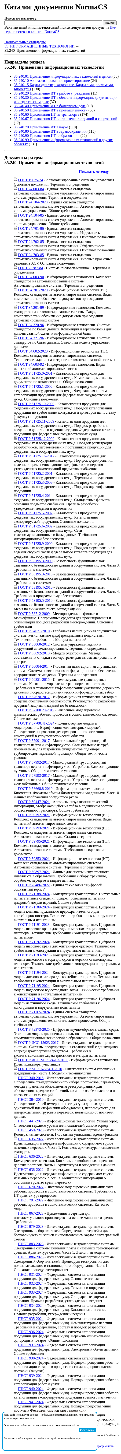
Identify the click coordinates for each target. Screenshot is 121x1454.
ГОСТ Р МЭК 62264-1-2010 (40, 1069)
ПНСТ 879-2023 (31, 1226)
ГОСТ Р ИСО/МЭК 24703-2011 (43, 1060)
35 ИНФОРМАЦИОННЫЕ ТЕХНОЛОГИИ (39, 46)
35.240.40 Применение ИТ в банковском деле (50, 106)
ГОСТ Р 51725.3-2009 (35, 482)
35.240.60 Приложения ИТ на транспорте (46, 114)
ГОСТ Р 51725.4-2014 (35, 496)
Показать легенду (94, 172)
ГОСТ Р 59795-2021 (34, 841)
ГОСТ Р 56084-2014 (34, 666)
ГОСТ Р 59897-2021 (34, 872)
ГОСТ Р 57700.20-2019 (36, 710)
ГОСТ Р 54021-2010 (34, 631)
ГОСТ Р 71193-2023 (34, 955)
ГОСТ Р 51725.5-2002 (35, 513)
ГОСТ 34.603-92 (31, 364)
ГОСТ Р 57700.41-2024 (36, 723)
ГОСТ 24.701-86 (31, 228)
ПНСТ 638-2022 (31, 1170)
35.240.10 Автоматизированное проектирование (52, 81)
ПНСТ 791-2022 (31, 1200)
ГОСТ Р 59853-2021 (34, 859)
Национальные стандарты (25, 42)
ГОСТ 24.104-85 (31, 215)
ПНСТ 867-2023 (31, 1213)
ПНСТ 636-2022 (31, 1156)
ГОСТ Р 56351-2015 (34, 679)
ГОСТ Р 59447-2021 (34, 802)
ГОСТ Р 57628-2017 (34, 697)
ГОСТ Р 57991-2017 (34, 741)
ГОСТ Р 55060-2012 (34, 644)
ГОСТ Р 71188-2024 (34, 894)
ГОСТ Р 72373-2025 (34, 1029)
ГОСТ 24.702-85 (31, 242)
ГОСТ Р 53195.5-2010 (35, 600)
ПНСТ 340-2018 (31, 1078)
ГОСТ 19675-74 (30, 180)
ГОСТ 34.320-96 (31, 325)
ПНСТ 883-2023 (31, 1244)
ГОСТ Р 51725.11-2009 (36, 421)
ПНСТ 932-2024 (31, 1283)
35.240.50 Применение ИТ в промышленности (51, 110)
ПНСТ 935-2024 (31, 1319)
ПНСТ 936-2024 (31, 1332)
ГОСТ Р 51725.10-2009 (36, 404)
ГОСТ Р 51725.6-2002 (35, 526)
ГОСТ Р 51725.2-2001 (35, 473)
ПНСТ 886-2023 (31, 1257)
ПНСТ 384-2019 (31, 1099)
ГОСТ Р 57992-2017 (34, 762)
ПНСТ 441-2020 (31, 1121)
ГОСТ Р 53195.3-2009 (35, 561)
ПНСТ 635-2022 (31, 1139)
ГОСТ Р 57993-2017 (34, 775)
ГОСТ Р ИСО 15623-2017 (38, 1043)
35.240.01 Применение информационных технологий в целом (63, 76)
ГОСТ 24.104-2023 (33, 202)
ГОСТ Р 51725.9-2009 (35, 544)
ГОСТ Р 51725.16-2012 (36, 456)
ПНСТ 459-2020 (31, 1130)
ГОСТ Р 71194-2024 (34, 973)
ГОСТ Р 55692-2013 (34, 653)
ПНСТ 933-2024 (31, 1292)
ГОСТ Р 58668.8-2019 (35, 789)
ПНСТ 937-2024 (31, 1345)
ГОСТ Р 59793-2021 (34, 828)
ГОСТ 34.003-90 (31, 277)
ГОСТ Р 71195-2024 (34, 986)
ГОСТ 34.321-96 (31, 338)
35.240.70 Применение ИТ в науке (41, 127)
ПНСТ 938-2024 (31, 1358)
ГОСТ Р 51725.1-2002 (35, 386)
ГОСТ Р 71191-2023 (34, 925)
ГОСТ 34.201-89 (31, 307)
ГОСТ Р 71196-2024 (34, 999)
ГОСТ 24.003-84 (31, 189)
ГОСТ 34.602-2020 (33, 351)
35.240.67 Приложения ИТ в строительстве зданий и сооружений (65, 119)
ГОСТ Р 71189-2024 (34, 907)
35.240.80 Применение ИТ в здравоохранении (50, 131)
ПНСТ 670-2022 (31, 1187)
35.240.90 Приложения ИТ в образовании (47, 136)
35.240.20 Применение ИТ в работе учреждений (52, 93)
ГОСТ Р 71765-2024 (34, 1012)
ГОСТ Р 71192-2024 (34, 942)
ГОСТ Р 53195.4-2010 (35, 587)
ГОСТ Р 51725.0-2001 (35, 373)
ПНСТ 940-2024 (31, 1389)
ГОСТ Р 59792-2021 (34, 815)
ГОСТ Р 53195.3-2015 (35, 574)
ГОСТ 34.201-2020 (33, 290)
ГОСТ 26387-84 (30, 268)
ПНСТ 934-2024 (31, 1305)
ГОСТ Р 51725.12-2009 (36, 439)
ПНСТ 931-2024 (31, 1274)
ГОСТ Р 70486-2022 (34, 885)
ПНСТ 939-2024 (31, 1376)
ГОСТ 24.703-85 (31, 255)
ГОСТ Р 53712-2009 (34, 614)
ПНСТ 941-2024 (31, 1402)
